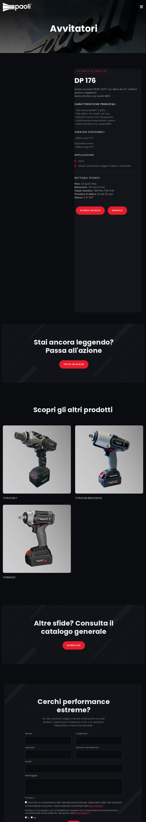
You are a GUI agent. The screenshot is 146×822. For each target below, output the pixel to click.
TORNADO (9, 577)
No (34, 818)
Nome (29, 734)
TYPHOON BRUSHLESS (88, 498)
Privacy (29, 798)
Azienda (30, 748)
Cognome (82, 734)
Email (28, 762)
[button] (141, 6)
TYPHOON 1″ (10, 498)
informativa (96, 806)
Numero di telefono (87, 748)
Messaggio (31, 776)
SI (28, 818)
